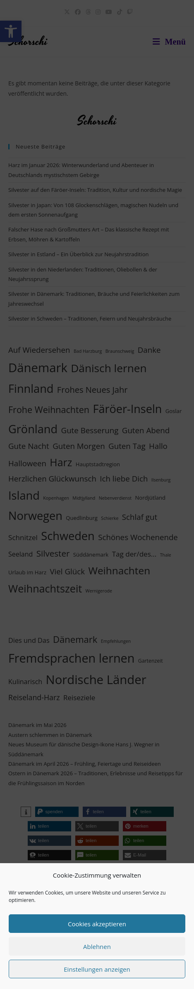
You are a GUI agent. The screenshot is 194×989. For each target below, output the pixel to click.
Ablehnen (97, 946)
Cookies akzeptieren (97, 924)
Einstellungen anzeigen (97, 969)
